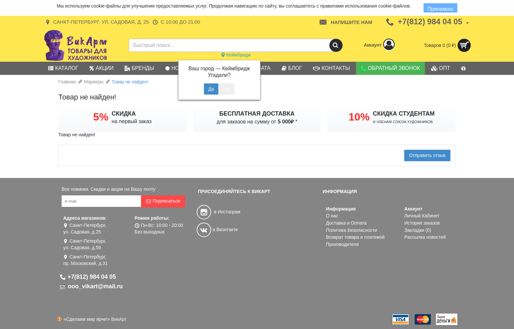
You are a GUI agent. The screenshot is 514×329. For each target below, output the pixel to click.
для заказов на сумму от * (257, 121)
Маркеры (93, 81)
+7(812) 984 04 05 (88, 277)
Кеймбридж (236, 54)
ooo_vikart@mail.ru (91, 286)
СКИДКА (124, 113)
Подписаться (163, 201)
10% (358, 117)
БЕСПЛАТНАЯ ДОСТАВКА (257, 113)
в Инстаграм (218, 211)
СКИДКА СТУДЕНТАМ (404, 113)
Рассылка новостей (425, 237)
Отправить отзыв (427, 155)
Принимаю (440, 9)
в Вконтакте (217, 229)
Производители (342, 244)
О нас (332, 215)
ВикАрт (119, 319)
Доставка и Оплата (346, 223)
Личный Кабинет (422, 215)
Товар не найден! (129, 81)
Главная (67, 81)
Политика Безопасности (351, 230)
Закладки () (418, 230)
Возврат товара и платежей (355, 237)
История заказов (422, 223)
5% (100, 117)
